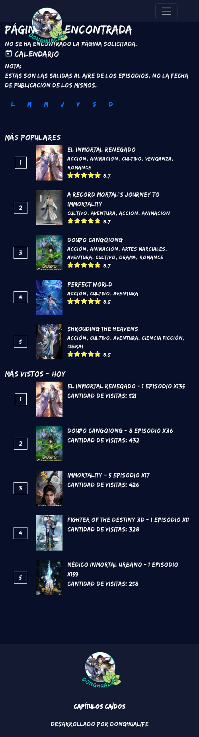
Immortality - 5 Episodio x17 (108, 475)
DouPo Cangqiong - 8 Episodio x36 (120, 430)
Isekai (75, 346)
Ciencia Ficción (162, 338)
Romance (79, 167)
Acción (76, 158)
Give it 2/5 (77, 175)
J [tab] (62, 104)
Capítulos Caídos (99, 706)
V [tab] (78, 104)
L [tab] (12, 104)
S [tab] (94, 104)
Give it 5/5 (97, 175)
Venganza (158, 158)
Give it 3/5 (84, 175)
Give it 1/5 (70, 175)
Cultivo (132, 158)
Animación (104, 158)
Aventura (103, 213)
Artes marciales (143, 249)
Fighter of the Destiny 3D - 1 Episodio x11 (128, 519)
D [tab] (111, 104)
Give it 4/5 (91, 175)
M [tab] (29, 104)
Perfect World (89, 284)
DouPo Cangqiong (95, 240)
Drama (127, 257)
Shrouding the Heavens (102, 329)
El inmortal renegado (101, 149)
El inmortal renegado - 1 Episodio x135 (126, 386)
